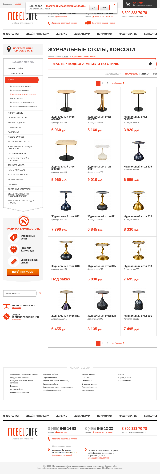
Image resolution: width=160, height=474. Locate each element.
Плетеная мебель (16, 170)
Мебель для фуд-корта (19, 175)
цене (154, 74)
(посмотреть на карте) (62, 455)
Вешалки (12, 184)
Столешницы (14, 127)
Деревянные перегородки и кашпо (21, 202)
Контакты (150, 34)
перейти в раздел (23, 271)
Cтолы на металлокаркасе (22, 102)
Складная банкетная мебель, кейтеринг (18, 195)
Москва (18, 4)
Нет (104, 7)
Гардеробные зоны (17, 118)
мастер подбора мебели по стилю (86, 64)
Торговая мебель (16, 165)
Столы (11, 80)
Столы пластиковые (19, 90)
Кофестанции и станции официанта (20, 148)
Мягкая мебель (15, 113)
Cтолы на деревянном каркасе (23, 106)
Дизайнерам (82, 34)
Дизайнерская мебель (19, 142)
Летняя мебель (15, 179)
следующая (118, 83)
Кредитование (128, 34)
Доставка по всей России (103, 23)
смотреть (16, 308)
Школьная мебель (17, 153)
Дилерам (61, 34)
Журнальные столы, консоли (23, 94)
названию (145, 74)
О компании (11, 34)
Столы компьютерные (20, 86)
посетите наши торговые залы (20, 49)
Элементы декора (17, 122)
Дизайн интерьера (37, 34)
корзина (138, 2)
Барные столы (16, 98)
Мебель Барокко (16, 137)
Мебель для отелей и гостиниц (18, 159)
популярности (131, 74)
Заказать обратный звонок (64, 23)
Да (93, 7)
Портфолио (104, 34)
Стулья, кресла (15, 73)
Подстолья (13, 132)
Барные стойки (15, 68)
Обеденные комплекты (19, 189)
